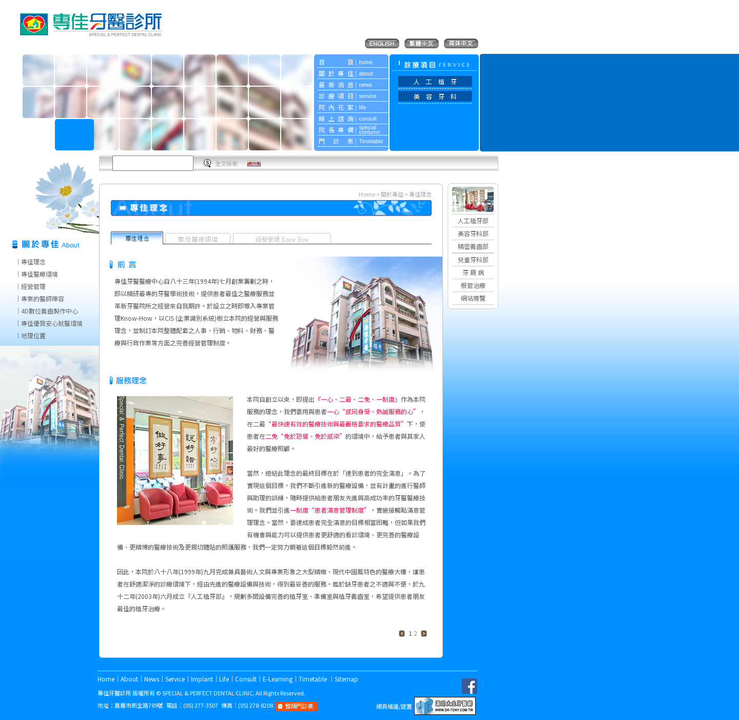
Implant (202, 678)
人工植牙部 (473, 220)
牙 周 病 (473, 272)
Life (224, 678)
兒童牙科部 (473, 259)
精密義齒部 (473, 246)
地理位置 (33, 335)
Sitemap (346, 678)
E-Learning (278, 678)
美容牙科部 (473, 233)
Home (367, 194)
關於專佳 (392, 194)
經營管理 (33, 286)
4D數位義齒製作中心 (49, 310)
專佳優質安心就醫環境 (52, 323)
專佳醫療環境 (39, 273)
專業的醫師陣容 (42, 298)
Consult (246, 678)
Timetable (313, 678)
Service (175, 678)
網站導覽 (473, 298)
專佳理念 (33, 261)
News (151, 678)
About (129, 678)
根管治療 (473, 285)
